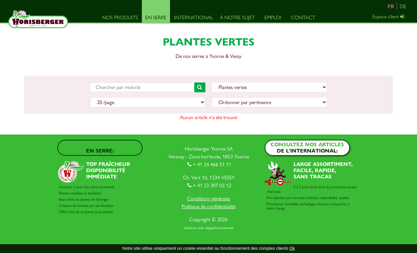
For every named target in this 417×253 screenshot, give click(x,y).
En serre (155, 17)
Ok (292, 248)
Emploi (272, 17)
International (193, 17)
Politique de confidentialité (209, 206)
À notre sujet (237, 17)
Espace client (389, 16)
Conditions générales (208, 198)
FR (391, 6)
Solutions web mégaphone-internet (209, 228)
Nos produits (120, 17)
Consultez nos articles (100, 147)
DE (403, 6)
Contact (303, 17)
